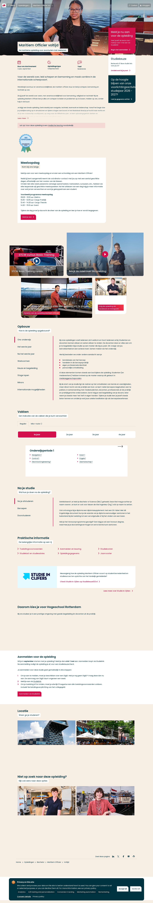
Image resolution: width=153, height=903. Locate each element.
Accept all (123, 889)
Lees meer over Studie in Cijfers (117, 597)
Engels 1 (82, 464)
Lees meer (24, 118)
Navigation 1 (37, 460)
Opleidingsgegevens (69, 559)
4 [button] (122, 440)
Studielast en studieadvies (32, 559)
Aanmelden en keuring (70, 554)
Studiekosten (106, 554)
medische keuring (55, 125)
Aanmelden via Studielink (29, 699)
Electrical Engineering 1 (41, 467)
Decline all (136, 889)
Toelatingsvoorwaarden (31, 554)
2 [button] (69, 440)
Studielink (37, 687)
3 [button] (95, 440)
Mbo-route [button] (36, 429)
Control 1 (35, 464)
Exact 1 (82, 460)
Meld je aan (27, 219)
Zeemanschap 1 (86, 467)
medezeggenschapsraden (70, 383)
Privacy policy (38, 896)
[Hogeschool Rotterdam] (4, 5)
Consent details (24, 896)
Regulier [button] (23, 429)
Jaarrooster (106, 559)
